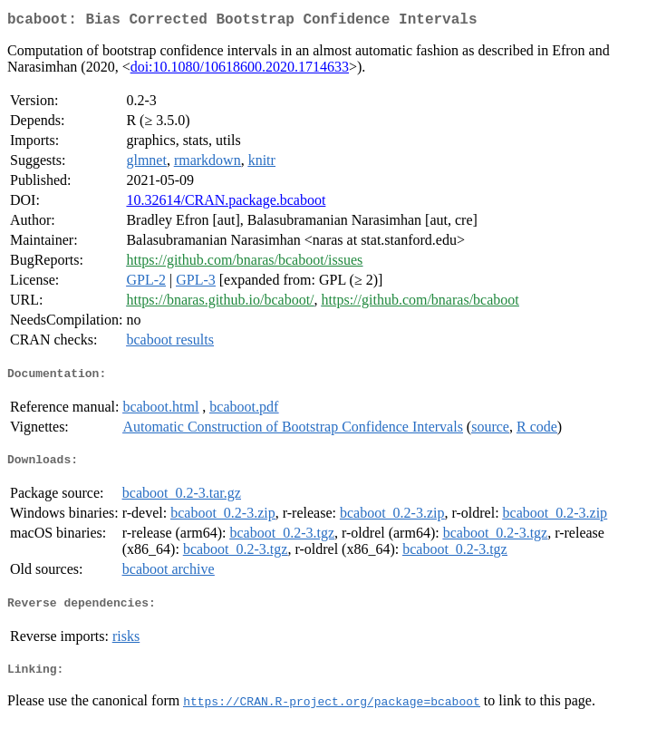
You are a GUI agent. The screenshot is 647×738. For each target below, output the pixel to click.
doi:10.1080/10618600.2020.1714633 (239, 70)
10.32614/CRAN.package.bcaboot (225, 203)
